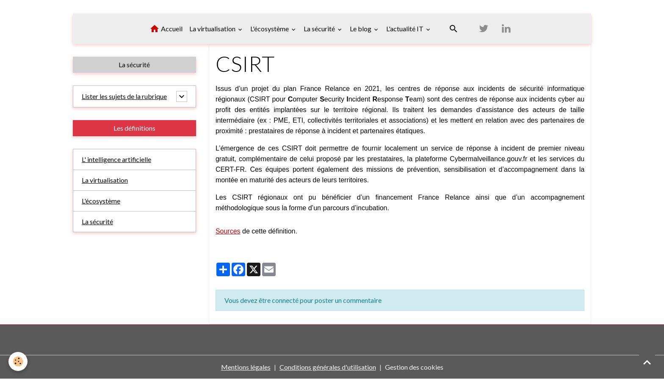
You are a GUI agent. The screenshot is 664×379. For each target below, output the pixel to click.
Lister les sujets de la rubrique (124, 96)
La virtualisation (213, 29)
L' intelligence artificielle (117, 159)
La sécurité (320, 29)
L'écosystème (270, 29)
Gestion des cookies (414, 367)
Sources (228, 231)
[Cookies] (18, 361)
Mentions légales (246, 367)
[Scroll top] (647, 362)
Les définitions (134, 128)
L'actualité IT (405, 29)
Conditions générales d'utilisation (327, 367)
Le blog (361, 29)
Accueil (166, 29)
